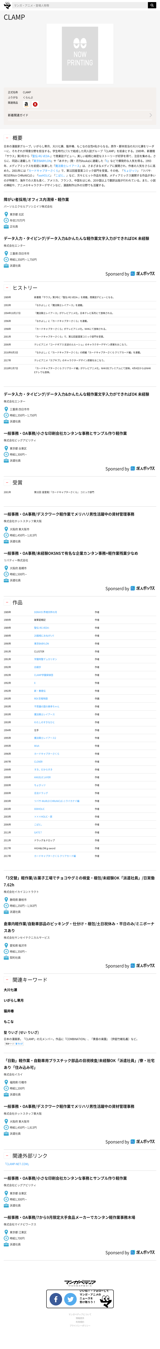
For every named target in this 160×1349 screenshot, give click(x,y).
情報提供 (80, 1318)
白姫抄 (37, 667)
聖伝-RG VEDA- (41, 156)
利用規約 (80, 1321)
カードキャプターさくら (43, 170)
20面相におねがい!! (44, 635)
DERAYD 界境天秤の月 (45, 612)
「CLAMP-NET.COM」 (17, 1164)
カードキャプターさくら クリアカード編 (55, 856)
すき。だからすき (43, 769)
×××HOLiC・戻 (43, 816)
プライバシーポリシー (80, 1325)
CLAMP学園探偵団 (43, 675)
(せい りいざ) (21, 1032)
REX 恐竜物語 (41, 698)
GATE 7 (38, 832)
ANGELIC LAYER (42, 777)
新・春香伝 (40, 691)
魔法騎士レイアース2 (45, 738)
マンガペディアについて (80, 1314)
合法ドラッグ (41, 793)
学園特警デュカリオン (45, 659)
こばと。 (60, 175)
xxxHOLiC (44, 175)
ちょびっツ (130, 170)
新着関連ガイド (18, 115)
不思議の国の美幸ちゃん (46, 706)
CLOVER (38, 761)
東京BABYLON (42, 161)
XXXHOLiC (39, 809)
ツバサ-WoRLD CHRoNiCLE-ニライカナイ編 (56, 801)
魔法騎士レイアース (67, 166)
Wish (36, 746)
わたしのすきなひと (44, 722)
